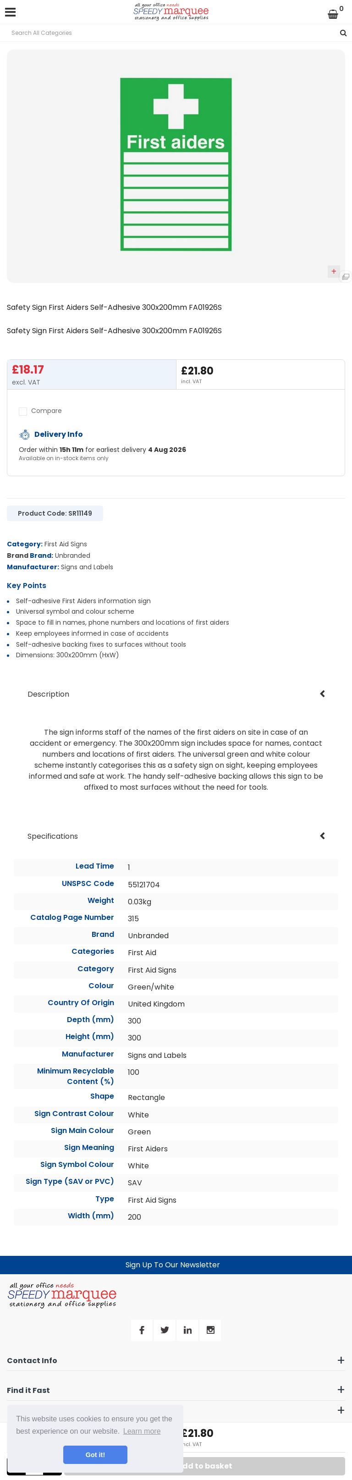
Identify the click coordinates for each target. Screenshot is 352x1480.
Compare (40, 410)
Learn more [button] (142, 1431)
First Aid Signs (65, 544)
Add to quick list (333, 271)
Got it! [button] (95, 1454)
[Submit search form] (343, 32)
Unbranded (72, 555)
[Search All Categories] (176, 32)
